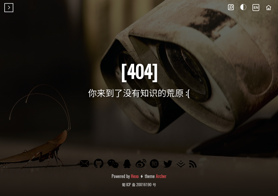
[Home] (268, 7)
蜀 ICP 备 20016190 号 (139, 184)
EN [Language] (256, 8)
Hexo (135, 176)
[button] (231, 7)
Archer (161, 176)
